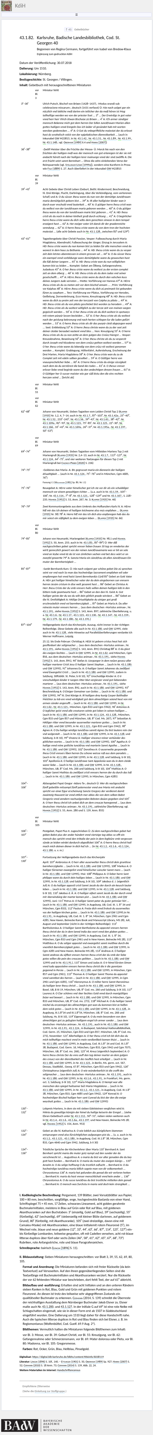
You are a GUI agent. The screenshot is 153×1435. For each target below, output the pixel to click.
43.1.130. (91, 615)
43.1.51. (97, 138)
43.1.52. (51, 419)
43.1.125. (102, 423)
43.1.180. (68, 619)
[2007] (98, 142)
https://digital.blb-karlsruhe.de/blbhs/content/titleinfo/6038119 (68, 1357)
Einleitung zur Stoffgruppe (50, 1391)
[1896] (61, 1248)
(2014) (66, 1365)
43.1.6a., (73, 1120)
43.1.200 (48, 1307)
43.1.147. (107, 615)
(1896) (38, 1361)
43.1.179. (52, 619)
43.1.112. (80, 1116)
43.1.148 (52, 142)
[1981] (63, 482)
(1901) (69, 1361)
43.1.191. (48, 611)
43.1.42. (82, 138)
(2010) (32, 1365)
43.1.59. (114, 491)
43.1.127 (66, 1307)
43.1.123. (76, 423)
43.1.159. (123, 615)
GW (57, 138)
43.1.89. (112, 138)
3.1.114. (59, 495)
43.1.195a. (103, 427)
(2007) (120, 1361)
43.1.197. (120, 427)
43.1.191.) (85, 619)
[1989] (72, 142)
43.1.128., (95, 231)
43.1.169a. (75, 427)
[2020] (73, 463)
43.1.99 (126, 138)
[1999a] (78, 165)
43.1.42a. (113, 415)
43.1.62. (103, 653)
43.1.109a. (49, 423)
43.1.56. (79, 419)
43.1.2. (104, 846)
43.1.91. (47, 916)
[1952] (57, 499)
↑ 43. (68, 29)
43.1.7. (87, 415)
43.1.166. (48, 427)
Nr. (75, 138)
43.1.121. (82, 495)
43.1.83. (88, 542)
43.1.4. (53, 1120)
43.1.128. (61, 632)
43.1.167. (116, 495)
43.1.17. (67, 615)
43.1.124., (124, 846)
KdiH (20, 5)
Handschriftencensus (68, 1370)
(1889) (54, 168)
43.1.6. (53, 615)
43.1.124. (48, 459)
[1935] (66, 455)
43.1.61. (104, 419)
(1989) (94, 1361)
